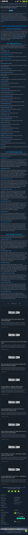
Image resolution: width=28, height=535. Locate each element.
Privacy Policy (3, 513)
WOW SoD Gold (3, 498)
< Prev (8, 303)
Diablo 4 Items (16, 500)
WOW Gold (3, 497)
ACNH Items (3, 505)
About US (2, 517)
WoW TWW (11, 10)
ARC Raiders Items (4, 507)
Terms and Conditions (4, 512)
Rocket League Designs (5, 523)
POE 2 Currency (17, 503)
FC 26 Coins (3, 502)
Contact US (3, 518)
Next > (20, 303)
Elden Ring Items (17, 498)
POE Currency (3, 500)
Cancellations (3, 515)
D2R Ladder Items (4, 503)
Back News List (14, 303)
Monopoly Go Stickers (18, 502)
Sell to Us (2, 520)
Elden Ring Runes (17, 497)
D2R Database (3, 522)
